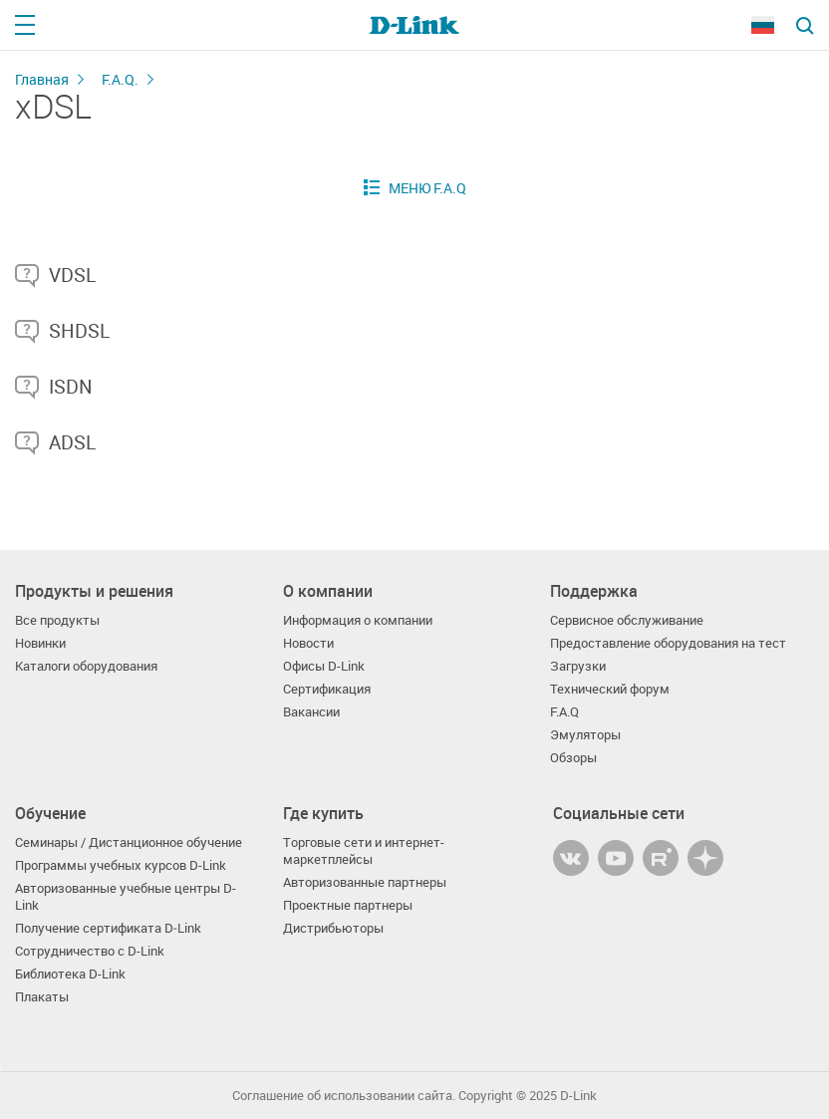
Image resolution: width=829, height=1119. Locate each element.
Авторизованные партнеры (364, 882)
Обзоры (573, 757)
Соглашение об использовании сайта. (343, 1095)
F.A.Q (564, 711)
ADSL (72, 442)
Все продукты (57, 620)
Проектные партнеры (348, 905)
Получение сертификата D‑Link (108, 928)
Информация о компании (357, 620)
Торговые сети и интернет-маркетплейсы (363, 851)
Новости (308, 643)
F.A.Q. (120, 79)
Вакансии (311, 711)
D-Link (578, 1095)
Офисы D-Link (324, 666)
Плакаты (42, 996)
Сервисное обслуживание (626, 620)
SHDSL (79, 331)
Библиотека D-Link (70, 974)
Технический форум (610, 689)
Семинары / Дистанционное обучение (128, 842)
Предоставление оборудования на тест (668, 643)
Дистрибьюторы (333, 928)
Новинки (40, 643)
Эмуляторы (585, 734)
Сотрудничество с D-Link (89, 951)
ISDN (71, 387)
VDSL (72, 275)
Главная (42, 79)
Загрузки (578, 666)
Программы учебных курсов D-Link (120, 865)
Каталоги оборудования (86, 666)
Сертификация (327, 689)
